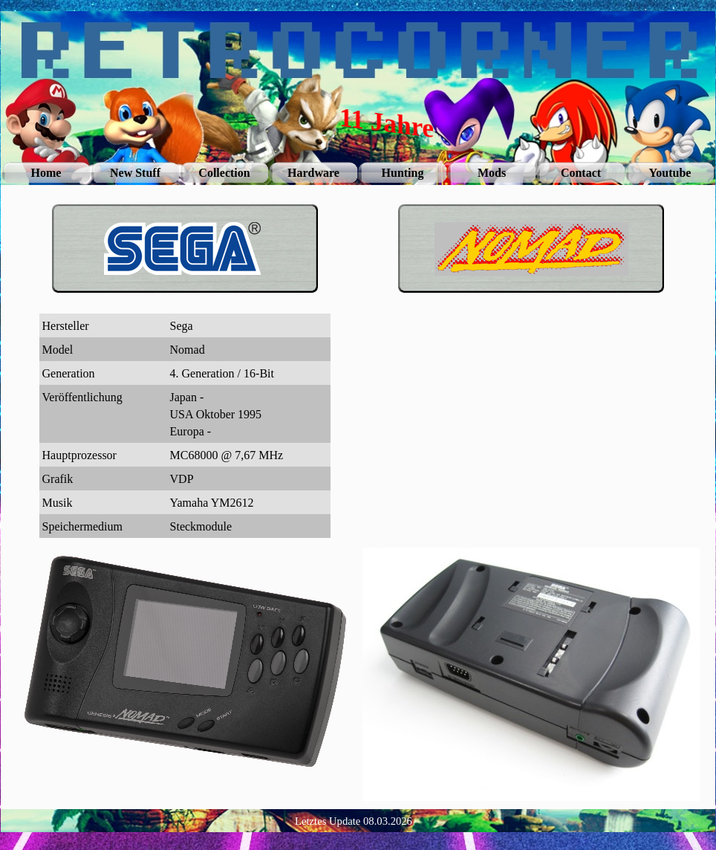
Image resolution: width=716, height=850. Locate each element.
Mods (492, 172)
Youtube (670, 172)
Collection (224, 172)
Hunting (403, 172)
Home (46, 172)
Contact (581, 172)
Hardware (313, 172)
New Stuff (135, 172)
